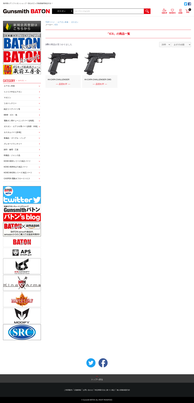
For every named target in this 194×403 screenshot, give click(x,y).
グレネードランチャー (13, 144)
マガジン (7, 98)
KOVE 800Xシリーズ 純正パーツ (17, 161)
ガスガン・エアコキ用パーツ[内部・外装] (21, 126)
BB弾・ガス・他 (10, 115)
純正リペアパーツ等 (12, 109)
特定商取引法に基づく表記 (105, 390)
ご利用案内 (68, 390)
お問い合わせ (88, 390)
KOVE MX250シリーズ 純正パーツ (18, 173)
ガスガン (74, 22)
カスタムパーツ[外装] (12, 132)
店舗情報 (77, 390)
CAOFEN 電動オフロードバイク (17, 178)
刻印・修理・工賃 (11, 150)
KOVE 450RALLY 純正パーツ (16, 167)
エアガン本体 (9, 86)
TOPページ (50, 22)
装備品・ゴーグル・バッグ (15, 138)
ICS (56, 25)
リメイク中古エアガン (13, 92)
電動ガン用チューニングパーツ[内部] (19, 121)
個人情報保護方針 (123, 390)
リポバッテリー (10, 103)
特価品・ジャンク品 (12, 155)
